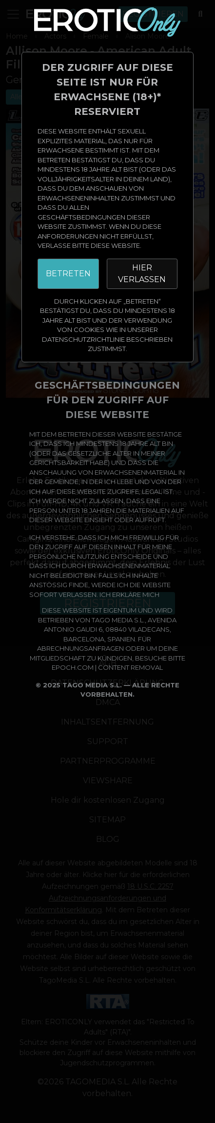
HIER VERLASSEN (142, 273)
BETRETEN (68, 273)
